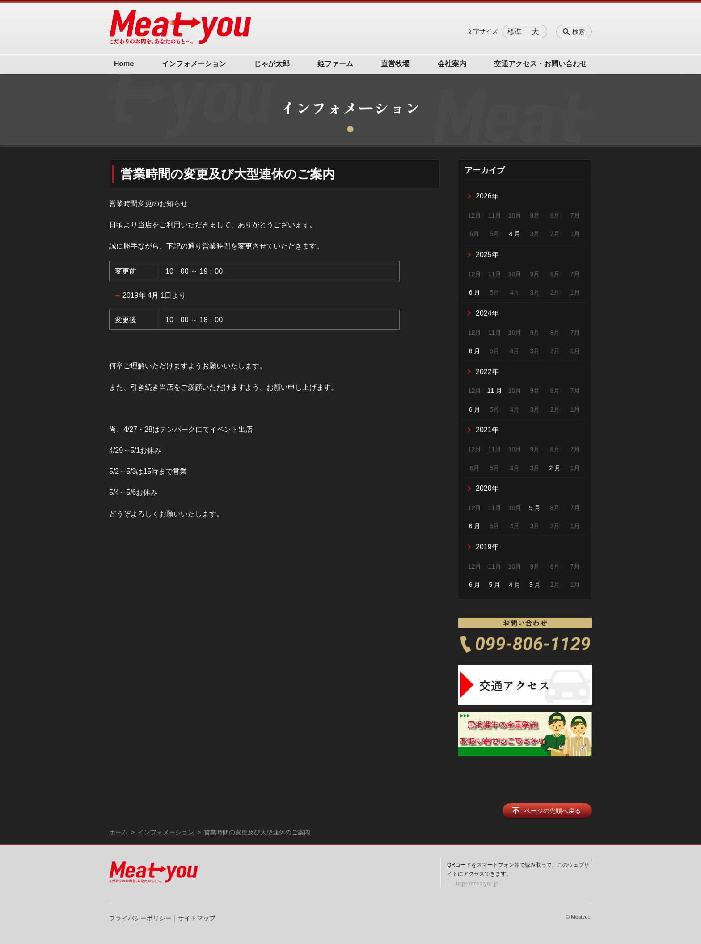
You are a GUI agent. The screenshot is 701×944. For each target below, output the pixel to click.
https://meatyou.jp (477, 884)
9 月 (535, 507)
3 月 (535, 584)
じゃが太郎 (272, 63)
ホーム (118, 832)
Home (124, 63)
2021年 (487, 430)
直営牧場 (395, 63)
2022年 (487, 371)
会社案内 (452, 63)
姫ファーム (335, 63)
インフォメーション (194, 63)
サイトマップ (196, 918)
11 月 (494, 390)
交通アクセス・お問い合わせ (540, 63)
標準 (514, 31)
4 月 (515, 233)
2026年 (487, 196)
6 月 (475, 292)
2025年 (487, 254)
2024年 (487, 313)
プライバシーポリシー (140, 918)
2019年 (487, 547)
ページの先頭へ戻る (552, 810)
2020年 (487, 488)
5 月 (495, 584)
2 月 (555, 468)
